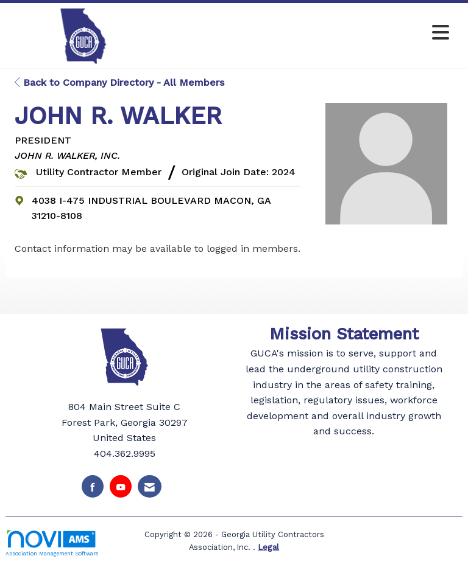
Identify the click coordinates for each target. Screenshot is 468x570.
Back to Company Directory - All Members (119, 82)
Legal (268, 547)
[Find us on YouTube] (121, 486)
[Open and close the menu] (306, 33)
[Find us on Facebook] (93, 486)
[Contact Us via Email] (149, 486)
